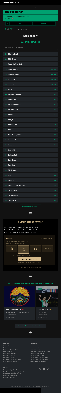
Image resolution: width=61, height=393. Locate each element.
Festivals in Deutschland (10, 348)
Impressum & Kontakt (9, 375)
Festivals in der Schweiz (10, 346)
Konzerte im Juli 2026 (37, 353)
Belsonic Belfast (31, 8)
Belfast (10, 18)
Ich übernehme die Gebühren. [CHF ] (19, 253)
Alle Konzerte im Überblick (38, 359)
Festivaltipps (7, 344)
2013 (52, 64)
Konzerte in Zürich (35, 346)
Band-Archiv (41, 8)
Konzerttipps (34, 344)
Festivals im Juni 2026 (10, 353)
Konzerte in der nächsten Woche (40, 350)
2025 (55, 54)
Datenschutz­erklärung (10, 373)
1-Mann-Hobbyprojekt (31, 227)
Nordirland (22, 8)
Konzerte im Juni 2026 (37, 351)
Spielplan (44, 23)
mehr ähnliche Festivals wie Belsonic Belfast (30, 324)
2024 (55, 79)
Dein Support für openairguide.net (13, 370)
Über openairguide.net (10, 368)
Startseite (7, 8)
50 (35, 248)
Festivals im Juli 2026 (9, 355)
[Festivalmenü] (7, 23)
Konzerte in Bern (35, 348)
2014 (52, 59)
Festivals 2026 (7, 350)
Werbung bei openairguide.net (12, 372)
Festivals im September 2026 (12, 357)
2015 (48, 54)
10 (11, 248)
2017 (55, 124)
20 (23, 248)
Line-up (21, 23)
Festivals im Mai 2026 (9, 351)
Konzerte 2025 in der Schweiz (39, 355)
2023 (55, 69)
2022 (55, 74)
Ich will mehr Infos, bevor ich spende (30, 265)
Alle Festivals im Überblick (11, 359)
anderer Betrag (47, 248)
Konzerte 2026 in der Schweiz (39, 357)
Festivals (14, 8)
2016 (52, 54)
